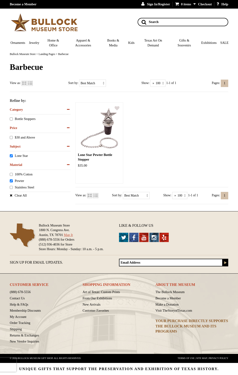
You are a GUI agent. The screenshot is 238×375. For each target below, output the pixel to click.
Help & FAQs (19, 304)
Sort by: (73, 83)
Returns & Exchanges (24, 335)
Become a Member (23, 4)
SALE (224, 43)
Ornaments (17, 43)
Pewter (19, 181)
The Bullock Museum (170, 292)
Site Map (201, 358)
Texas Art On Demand (153, 43)
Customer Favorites (96, 310)
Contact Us (17, 298)
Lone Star (21, 156)
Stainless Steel (24, 187)
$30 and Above (25, 137)
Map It (68, 235)
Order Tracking (20, 323)
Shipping (16, 329)
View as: (15, 83)
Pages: (216, 83)
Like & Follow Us (136, 225)
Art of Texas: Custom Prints (101, 292)
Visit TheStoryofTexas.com (173, 310)
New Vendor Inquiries (24, 341)
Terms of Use (186, 358)
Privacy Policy (218, 358)
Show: (146, 83)
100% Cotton (24, 174)
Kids (131, 43)
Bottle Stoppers (25, 119)
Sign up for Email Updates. (36, 262)
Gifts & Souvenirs (184, 43)
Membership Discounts (25, 310)
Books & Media (113, 43)
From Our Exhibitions (97, 298)
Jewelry (34, 43)
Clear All (21, 195)
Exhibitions (209, 43)
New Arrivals (91, 304)
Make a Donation (167, 304)
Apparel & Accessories (83, 43)
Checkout (205, 4)
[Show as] (157, 83)
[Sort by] (92, 83)
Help (222, 4)
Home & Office (53, 43)
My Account (18, 317)
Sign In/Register (155, 4)
